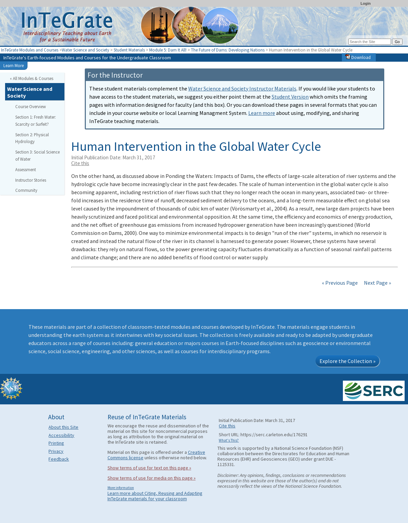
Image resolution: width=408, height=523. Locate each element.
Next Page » (377, 282)
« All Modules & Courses (31, 78)
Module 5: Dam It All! (168, 50)
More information (121, 487)
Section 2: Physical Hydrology (32, 138)
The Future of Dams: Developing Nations (228, 50)
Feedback (58, 459)
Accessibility (61, 435)
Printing (56, 443)
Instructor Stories (30, 180)
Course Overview (30, 106)
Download (358, 57)
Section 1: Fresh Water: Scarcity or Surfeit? (35, 120)
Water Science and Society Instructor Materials (242, 88)
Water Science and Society (85, 50)
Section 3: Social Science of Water (37, 155)
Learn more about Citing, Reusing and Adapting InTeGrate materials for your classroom (155, 496)
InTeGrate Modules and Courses (29, 50)
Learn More (13, 65)
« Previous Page (340, 282)
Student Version (290, 96)
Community (26, 190)
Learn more (261, 112)
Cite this (80, 163)
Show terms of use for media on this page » (152, 478)
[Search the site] (369, 42)
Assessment (25, 169)
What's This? (229, 440)
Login (366, 3)
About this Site (63, 427)
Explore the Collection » (347, 361)
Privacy (55, 451)
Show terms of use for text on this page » (149, 468)
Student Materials (129, 50)
